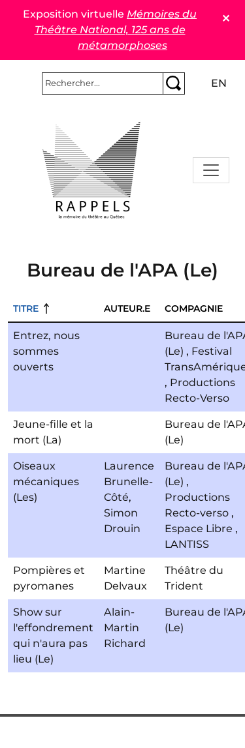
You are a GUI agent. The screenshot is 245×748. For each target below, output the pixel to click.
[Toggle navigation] (211, 170)
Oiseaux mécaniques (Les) (46, 481)
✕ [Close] (225, 18)
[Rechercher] (102, 83)
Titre (26, 308)
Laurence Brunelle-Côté (129, 481)
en (219, 83)
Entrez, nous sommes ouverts (46, 351)
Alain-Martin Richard (125, 628)
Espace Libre (199, 528)
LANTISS (187, 544)
